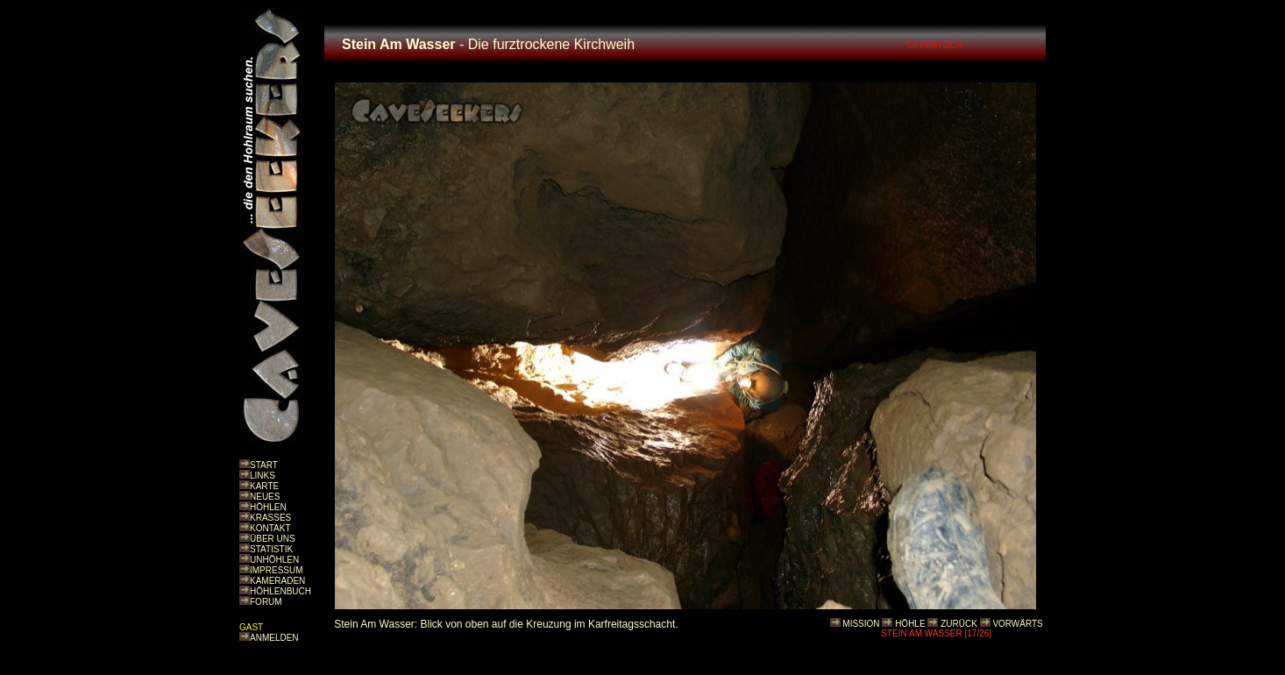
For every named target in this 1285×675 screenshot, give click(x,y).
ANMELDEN (274, 638)
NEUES (265, 496)
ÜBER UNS (272, 539)
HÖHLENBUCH (280, 591)
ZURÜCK (959, 624)
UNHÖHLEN (274, 560)
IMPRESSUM (276, 570)
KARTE (264, 486)
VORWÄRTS (1017, 624)
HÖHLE (910, 624)
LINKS (262, 475)
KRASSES (270, 517)
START (264, 465)
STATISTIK (271, 549)
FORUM (266, 602)
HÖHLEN (268, 507)
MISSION (860, 624)
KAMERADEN (277, 581)
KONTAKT (270, 528)
